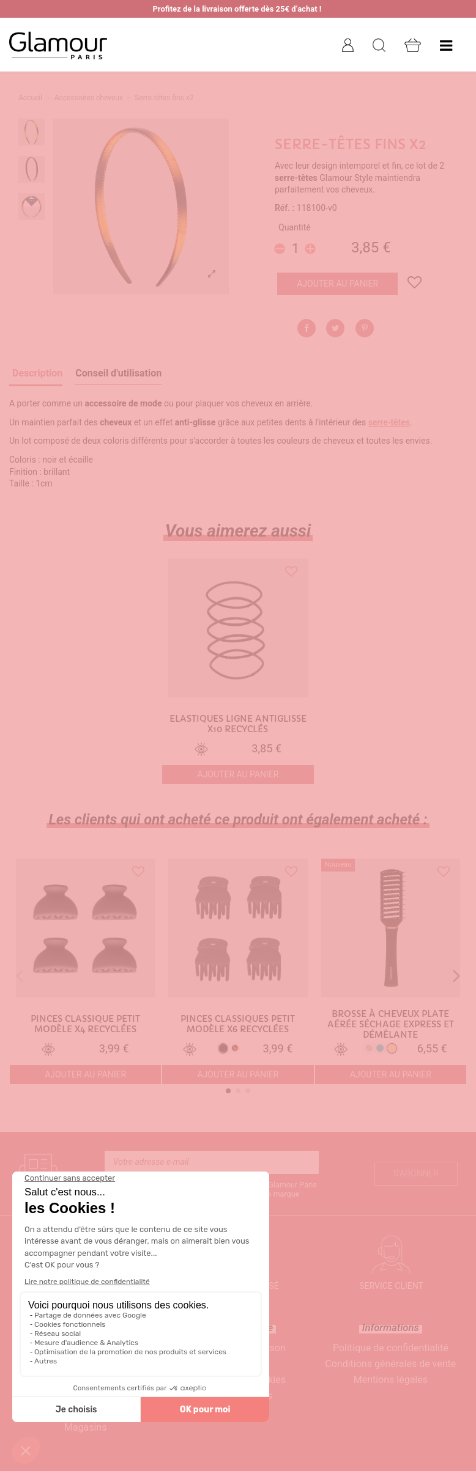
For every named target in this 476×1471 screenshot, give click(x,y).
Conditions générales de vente (390, 1364)
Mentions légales (391, 1379)
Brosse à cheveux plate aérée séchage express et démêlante (390, 1024)
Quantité (294, 227)
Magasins (85, 1427)
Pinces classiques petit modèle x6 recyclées (237, 1024)
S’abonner (416, 1173)
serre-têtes (389, 422)
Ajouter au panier (337, 283)
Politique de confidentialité (390, 1348)
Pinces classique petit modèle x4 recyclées (85, 1024)
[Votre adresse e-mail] (212, 1162)
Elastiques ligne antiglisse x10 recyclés (238, 724)
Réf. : (284, 208)
